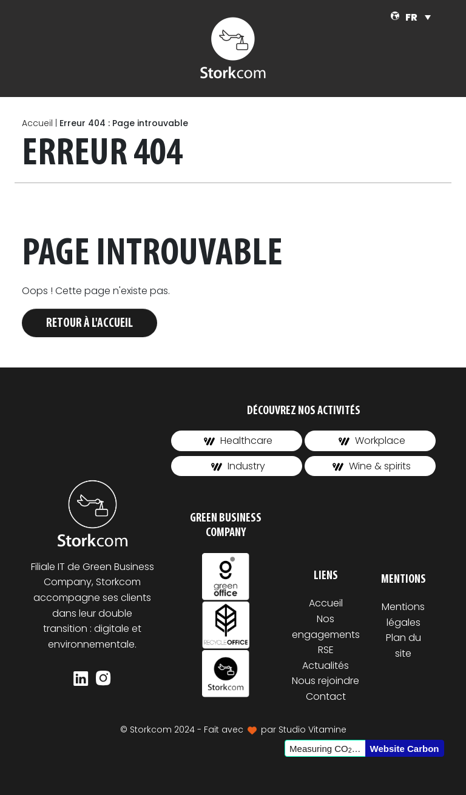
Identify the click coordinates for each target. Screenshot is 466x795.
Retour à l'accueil (89, 323)
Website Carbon (404, 748)
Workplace (372, 441)
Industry (238, 466)
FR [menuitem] (411, 17)
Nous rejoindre (325, 681)
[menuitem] (418, 17)
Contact (326, 696)
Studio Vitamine (312, 729)
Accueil (37, 123)
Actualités (325, 666)
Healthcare (238, 441)
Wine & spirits (372, 466)
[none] (418, 17)
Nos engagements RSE (326, 634)
